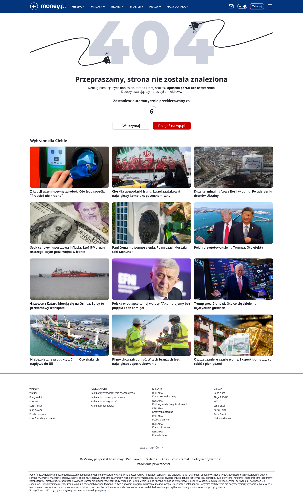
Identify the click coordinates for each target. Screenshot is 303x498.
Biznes (116, 6)
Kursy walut (35, 397)
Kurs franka (35, 405)
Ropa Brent (220, 414)
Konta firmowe (160, 435)
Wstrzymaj (131, 125)
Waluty (96, 6)
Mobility (136, 6)
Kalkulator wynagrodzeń (104, 401)
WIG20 (217, 401)
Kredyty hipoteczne (162, 412)
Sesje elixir (219, 405)
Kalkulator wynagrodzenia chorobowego (113, 393)
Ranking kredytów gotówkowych (169, 404)
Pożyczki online (160, 419)
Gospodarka (176, 6)
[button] (270, 6)
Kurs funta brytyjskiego (41, 418)
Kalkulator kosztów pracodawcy (108, 397)
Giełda (77, 6)
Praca (153, 6)
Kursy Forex (220, 410)
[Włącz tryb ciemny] (242, 6)
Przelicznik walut (38, 414)
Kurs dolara (35, 410)
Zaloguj (257, 6)
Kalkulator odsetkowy (102, 405)
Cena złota (219, 393)
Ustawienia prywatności (152, 464)
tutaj (103, 490)
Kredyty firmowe (161, 427)
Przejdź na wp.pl (171, 125)
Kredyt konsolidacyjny (164, 396)
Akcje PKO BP (221, 397)
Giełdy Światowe (223, 418)
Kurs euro (34, 401)
